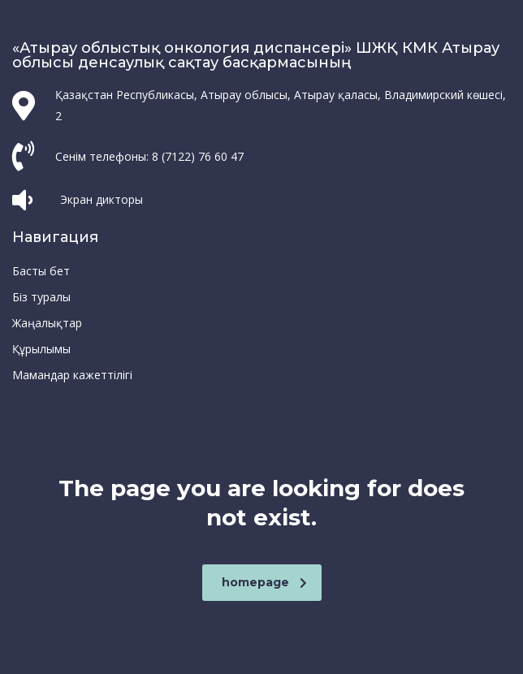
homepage (264, 582)
